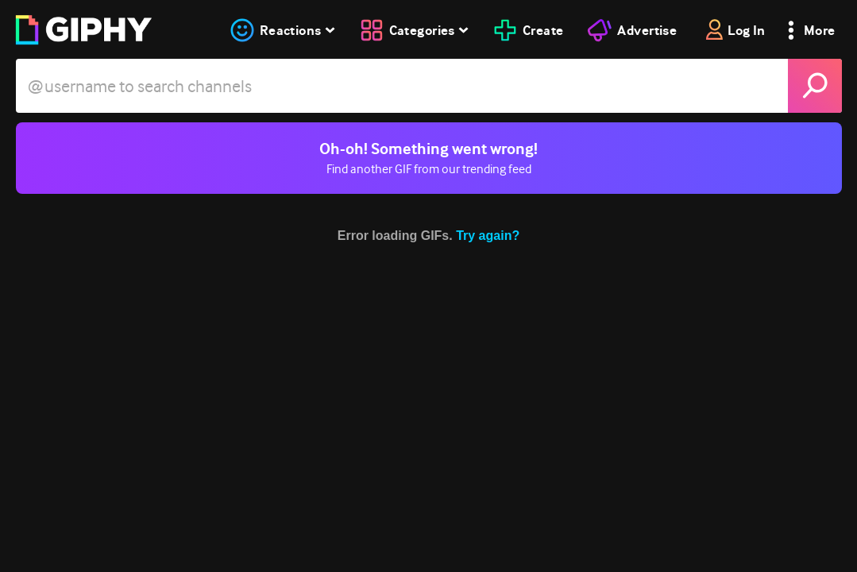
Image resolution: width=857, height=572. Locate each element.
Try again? (487, 235)
